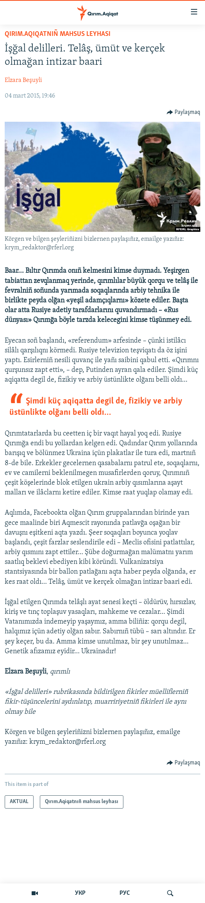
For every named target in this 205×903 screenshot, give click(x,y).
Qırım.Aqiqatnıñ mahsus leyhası (58, 34)
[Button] (184, 112)
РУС (124, 893)
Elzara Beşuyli (23, 80)
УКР (80, 893)
